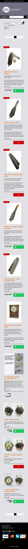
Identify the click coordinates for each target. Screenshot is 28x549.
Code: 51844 (7, 426)
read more (19, 84)
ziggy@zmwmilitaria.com (19, 1)
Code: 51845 (7, 462)
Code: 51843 (7, 390)
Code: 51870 (7, 190)
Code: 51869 (7, 242)
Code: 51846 (7, 497)
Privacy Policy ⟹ (5, 526)
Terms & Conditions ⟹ (7, 525)
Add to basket (18, 91)
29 (22, 37)
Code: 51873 (7, 86)
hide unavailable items (6, 27)
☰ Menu (4, 17)
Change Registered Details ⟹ (8, 527)
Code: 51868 (7, 290)
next (14, 39)
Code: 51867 (7, 342)
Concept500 (15, 546)
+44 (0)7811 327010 (8, 1)
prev (5, 37)
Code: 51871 (7, 138)
